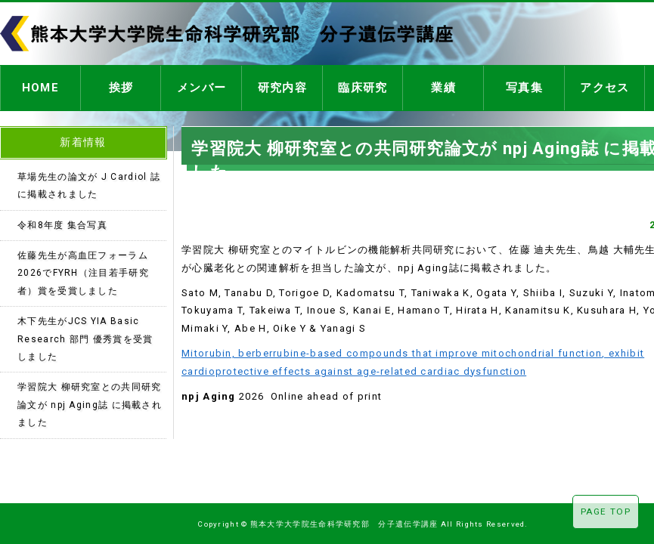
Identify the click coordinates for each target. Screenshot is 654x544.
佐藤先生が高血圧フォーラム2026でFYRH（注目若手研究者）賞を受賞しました (83, 269)
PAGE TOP (606, 511)
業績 (443, 85)
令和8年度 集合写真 (62, 220)
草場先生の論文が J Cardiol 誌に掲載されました (88, 181)
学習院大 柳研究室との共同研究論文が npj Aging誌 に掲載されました (89, 400)
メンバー (201, 85)
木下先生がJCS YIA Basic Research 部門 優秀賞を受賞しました (85, 334)
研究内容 (282, 85)
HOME (40, 85)
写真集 (524, 85)
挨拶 (121, 85)
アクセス (604, 85)
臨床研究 (362, 85)
